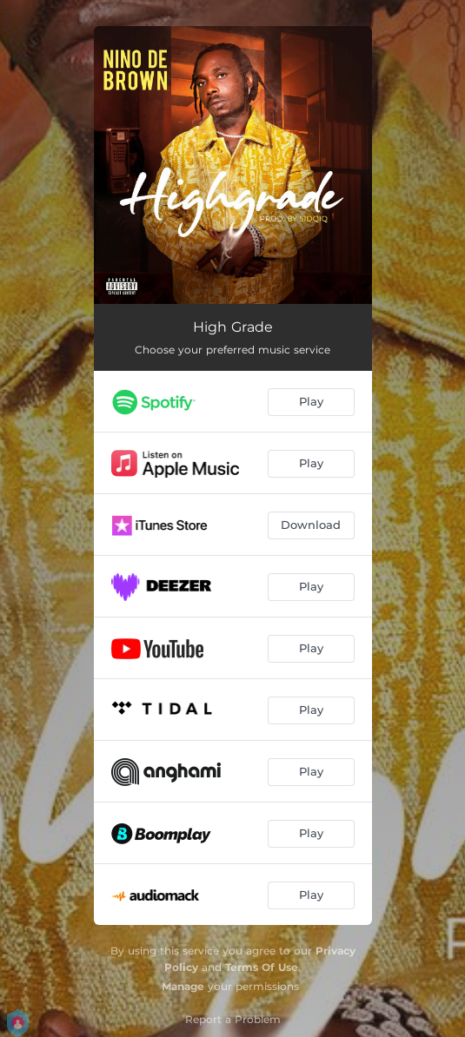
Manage (183, 986)
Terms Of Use (261, 967)
